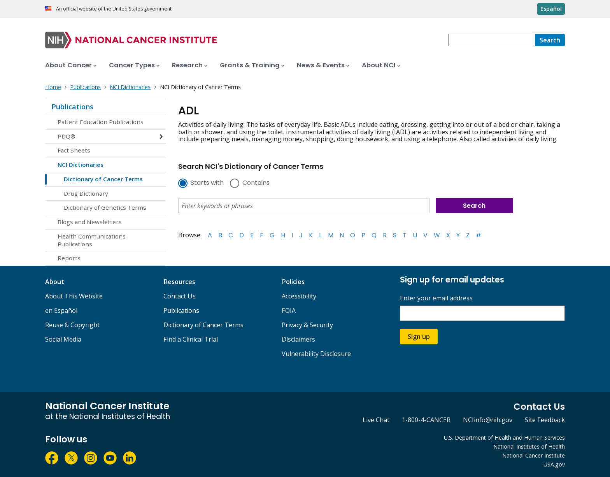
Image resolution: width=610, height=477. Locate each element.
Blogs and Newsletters (90, 222)
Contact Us (179, 296)
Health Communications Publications (92, 240)
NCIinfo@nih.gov (487, 420)
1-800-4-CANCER (426, 420)
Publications (72, 106)
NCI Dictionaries (80, 164)
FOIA (289, 310)
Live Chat (376, 420)
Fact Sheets (74, 150)
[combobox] (491, 40)
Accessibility (299, 296)
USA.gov (554, 464)
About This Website (74, 296)
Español (551, 8)
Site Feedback (545, 420)
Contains (256, 183)
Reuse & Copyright (72, 325)
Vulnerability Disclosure (316, 353)
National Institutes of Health (529, 446)
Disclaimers (298, 339)
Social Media (63, 339)
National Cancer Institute (533, 455)
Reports (69, 258)
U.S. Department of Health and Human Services (504, 437)
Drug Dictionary (86, 193)
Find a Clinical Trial (190, 339)
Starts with (207, 183)
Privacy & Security (307, 325)
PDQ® (66, 136)
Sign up (419, 336)
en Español (61, 310)
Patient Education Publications (101, 122)
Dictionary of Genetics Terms (105, 207)
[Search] (550, 40)
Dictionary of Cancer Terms (103, 179)
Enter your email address (436, 298)
